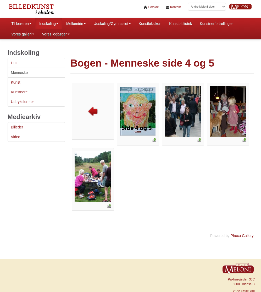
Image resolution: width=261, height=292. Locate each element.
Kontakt (173, 7)
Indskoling (48, 23)
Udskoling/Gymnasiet (112, 23)
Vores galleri (23, 34)
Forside (151, 7)
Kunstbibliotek (180, 23)
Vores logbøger (56, 34)
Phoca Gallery (242, 236)
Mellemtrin (76, 23)
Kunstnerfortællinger (216, 23)
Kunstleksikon (150, 23)
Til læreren (21, 23)
